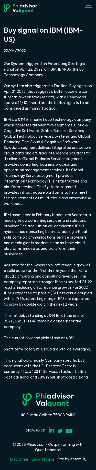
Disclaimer (19, 459)
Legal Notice (43, 459)
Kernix (78, 459)
